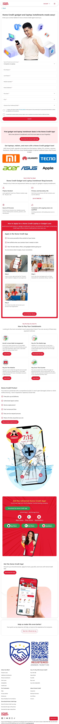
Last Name (7, 75)
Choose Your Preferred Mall (11, 105)
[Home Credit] (6, 3)
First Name (7, 70)
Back (3, 8)
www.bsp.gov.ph (30, 723)
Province (6, 93)
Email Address (8, 87)
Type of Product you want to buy (11, 62)
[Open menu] (54, 3)
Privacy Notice (22, 109)
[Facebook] (2, 718)
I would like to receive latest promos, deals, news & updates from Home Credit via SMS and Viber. (27, 114)
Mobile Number (8, 81)
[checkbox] (4, 110)
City (5, 99)
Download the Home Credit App (17, 508)
